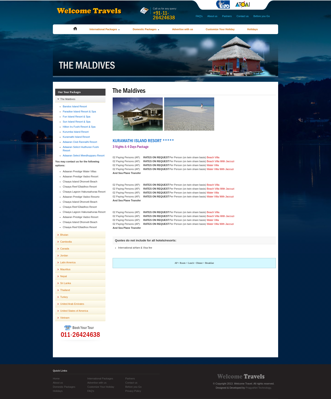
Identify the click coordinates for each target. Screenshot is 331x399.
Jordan (64, 255)
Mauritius (65, 269)
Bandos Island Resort (75, 106)
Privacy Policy (133, 391)
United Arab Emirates (72, 303)
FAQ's (199, 16)
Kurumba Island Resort (76, 131)
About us (212, 16)
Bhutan (64, 234)
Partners (227, 16)
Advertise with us (182, 29)
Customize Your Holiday (220, 29)
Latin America (68, 262)
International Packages (105, 29)
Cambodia (66, 241)
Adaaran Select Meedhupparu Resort (84, 155)
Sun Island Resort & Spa (76, 121)
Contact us (243, 16)
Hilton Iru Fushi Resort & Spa (79, 126)
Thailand (65, 290)
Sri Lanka (65, 283)
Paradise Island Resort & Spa (79, 111)
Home (56, 378)
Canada (64, 248)
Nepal (63, 276)
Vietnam (64, 317)
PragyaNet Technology (258, 387)
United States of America (74, 310)
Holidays (252, 29)
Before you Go (262, 16)
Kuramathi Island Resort (76, 136)
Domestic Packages (146, 29)
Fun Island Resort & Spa (76, 116)
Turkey (64, 297)
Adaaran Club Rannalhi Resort (80, 142)
